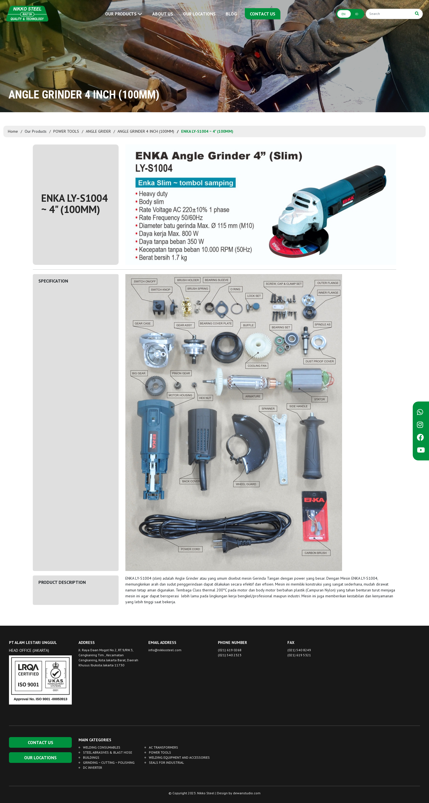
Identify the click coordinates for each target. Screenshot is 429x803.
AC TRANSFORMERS (163, 747)
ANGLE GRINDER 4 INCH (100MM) (145, 131)
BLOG (231, 14)
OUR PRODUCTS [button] (123, 14)
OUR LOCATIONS (199, 14)
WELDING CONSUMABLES (101, 747)
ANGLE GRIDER (98, 131)
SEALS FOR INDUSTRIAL (166, 762)
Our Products (36, 131)
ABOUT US (162, 14)
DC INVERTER (92, 767)
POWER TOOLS (66, 131)
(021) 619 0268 (229, 650)
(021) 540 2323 (229, 655)
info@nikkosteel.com (164, 650)
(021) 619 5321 (299, 655)
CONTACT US (262, 14)
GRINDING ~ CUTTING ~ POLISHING (109, 762)
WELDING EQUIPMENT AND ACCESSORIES (179, 757)
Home (13, 131)
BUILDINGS (91, 757)
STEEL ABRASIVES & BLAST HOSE (107, 752)
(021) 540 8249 (299, 650)
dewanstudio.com (246, 793)
